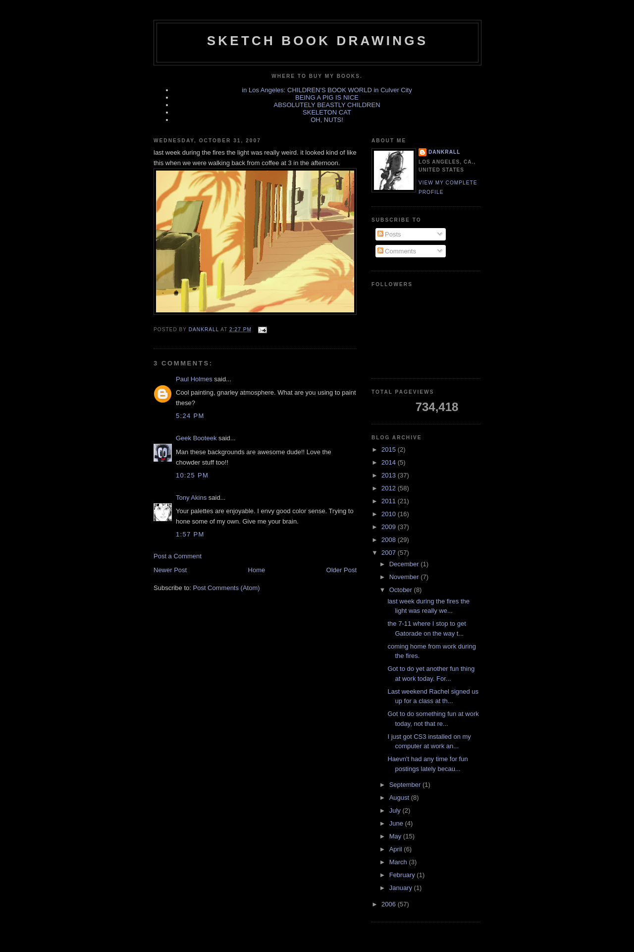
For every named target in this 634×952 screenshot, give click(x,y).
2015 (389, 449)
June (397, 823)
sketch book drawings (317, 40)
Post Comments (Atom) (226, 588)
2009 (389, 527)
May (396, 836)
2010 (389, 514)
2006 (389, 904)
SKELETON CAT (327, 112)
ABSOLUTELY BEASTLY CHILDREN (326, 105)
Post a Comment (178, 556)
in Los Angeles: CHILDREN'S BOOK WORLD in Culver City (327, 90)
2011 (389, 501)
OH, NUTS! (327, 119)
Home (256, 570)
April (396, 849)
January (401, 888)
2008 (389, 539)
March (399, 862)
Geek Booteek (196, 438)
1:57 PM (190, 534)
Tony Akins (191, 497)
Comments (396, 251)
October (401, 590)
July (396, 810)
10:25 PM (192, 475)
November (405, 577)
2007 (389, 552)
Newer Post (170, 570)
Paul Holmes (194, 379)
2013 (389, 475)
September (406, 784)
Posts (389, 234)
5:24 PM (190, 415)
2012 (389, 488)
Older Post (341, 570)
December (405, 564)
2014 (389, 462)
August (400, 797)
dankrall (444, 152)
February (403, 875)
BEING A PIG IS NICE (327, 97)
